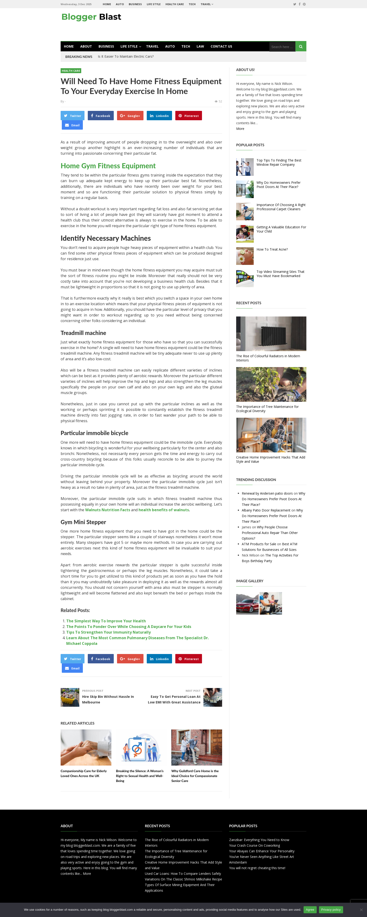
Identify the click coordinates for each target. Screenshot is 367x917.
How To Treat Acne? (272, 249)
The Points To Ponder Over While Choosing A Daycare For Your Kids (128, 626)
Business (135, 4)
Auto (120, 4)
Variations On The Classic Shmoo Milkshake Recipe (183, 879)
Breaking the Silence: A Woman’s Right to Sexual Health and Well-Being (140, 776)
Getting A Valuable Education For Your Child (281, 229)
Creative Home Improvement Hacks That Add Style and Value (270, 459)
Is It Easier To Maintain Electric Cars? (126, 56)
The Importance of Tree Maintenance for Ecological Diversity (267, 408)
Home (107, 4)
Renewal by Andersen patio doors (267, 493)
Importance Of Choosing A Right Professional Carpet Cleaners (281, 207)
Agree (310, 909)
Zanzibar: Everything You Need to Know (259, 840)
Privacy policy (331, 909)
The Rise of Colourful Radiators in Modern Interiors (268, 358)
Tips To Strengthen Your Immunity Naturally (108, 632)
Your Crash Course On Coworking (254, 845)
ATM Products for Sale (259, 544)
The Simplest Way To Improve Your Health (106, 621)
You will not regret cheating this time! (257, 868)
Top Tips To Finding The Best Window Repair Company (279, 162)
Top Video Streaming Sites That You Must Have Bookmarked (281, 273)
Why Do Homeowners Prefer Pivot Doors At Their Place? (279, 184)
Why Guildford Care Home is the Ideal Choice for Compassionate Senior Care (195, 776)
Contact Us (221, 46)
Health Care (174, 4)
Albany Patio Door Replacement (266, 510)
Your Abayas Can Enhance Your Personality (261, 851)
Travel (206, 4)
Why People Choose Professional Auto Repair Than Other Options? (270, 533)
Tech (192, 4)
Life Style (154, 4)
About (86, 46)
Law (200, 46)
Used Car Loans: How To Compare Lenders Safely (183, 873)
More (240, 128)
